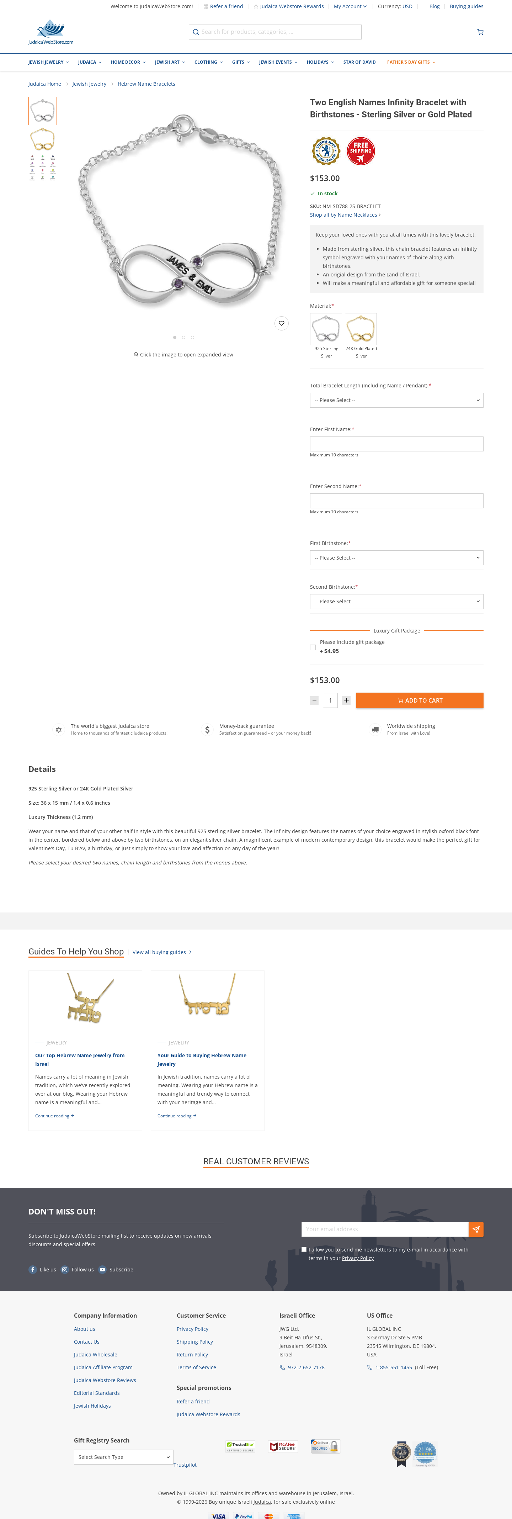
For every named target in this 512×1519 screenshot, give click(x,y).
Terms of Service (196, 1367)
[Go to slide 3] (192, 337)
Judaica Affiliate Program (103, 1367)
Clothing (205, 62)
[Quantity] (330, 700)
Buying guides (467, 6)
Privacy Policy (358, 1258)
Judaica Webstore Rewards (288, 6)
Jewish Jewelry (45, 62)
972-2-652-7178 (306, 1367)
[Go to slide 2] (183, 337)
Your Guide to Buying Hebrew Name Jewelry (202, 1059)
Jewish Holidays (92, 1405)
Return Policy (192, 1354)
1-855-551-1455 (393, 1367)
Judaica (87, 62)
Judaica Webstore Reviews (105, 1380)
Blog (435, 6)
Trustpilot (185, 1464)
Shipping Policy (195, 1341)
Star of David (359, 62)
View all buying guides (162, 952)
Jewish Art (167, 62)
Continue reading (55, 1116)
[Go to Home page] (50, 32)
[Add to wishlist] (281, 323)
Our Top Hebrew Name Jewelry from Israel (80, 1059)
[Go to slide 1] (174, 337)
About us (84, 1328)
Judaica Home (44, 83)
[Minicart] (480, 32)
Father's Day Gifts (408, 62)
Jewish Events (275, 62)
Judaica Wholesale (95, 1354)
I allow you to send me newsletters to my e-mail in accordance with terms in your (389, 1253)
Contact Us (87, 1341)
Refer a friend (223, 6)
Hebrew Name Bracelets (146, 83)
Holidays (318, 62)
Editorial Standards (97, 1393)
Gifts (238, 62)
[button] (183, 215)
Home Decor (125, 62)
